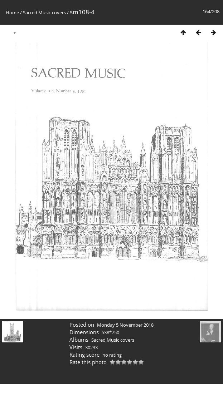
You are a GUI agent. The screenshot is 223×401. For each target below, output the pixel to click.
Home (12, 12)
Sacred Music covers (44, 12)
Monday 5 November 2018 (125, 325)
